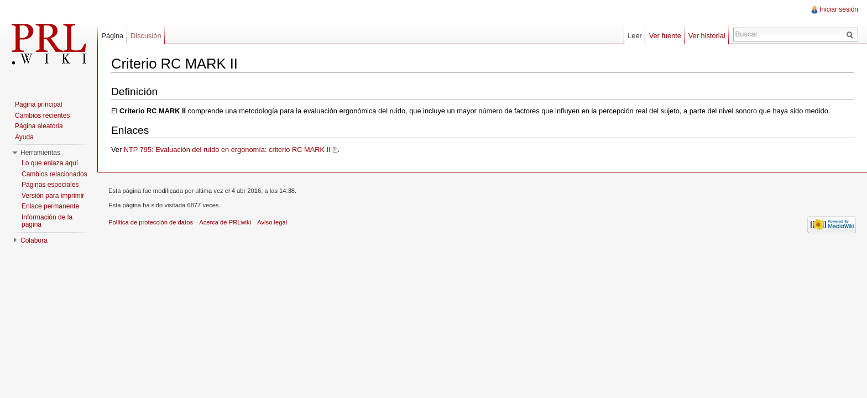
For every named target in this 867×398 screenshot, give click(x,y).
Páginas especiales (50, 184)
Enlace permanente (50, 206)
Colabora (34, 240)
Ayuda (24, 137)
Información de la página (47, 221)
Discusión (145, 36)
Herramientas (40, 152)
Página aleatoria (39, 126)
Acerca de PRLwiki (225, 222)
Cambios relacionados (54, 174)
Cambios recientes (42, 115)
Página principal (38, 104)
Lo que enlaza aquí (50, 163)
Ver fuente (665, 36)
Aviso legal (272, 222)
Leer (635, 36)
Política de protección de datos (150, 222)
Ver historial (706, 36)
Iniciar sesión (838, 9)
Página (112, 36)
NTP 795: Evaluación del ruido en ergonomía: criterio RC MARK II (227, 149)
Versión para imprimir (53, 196)
